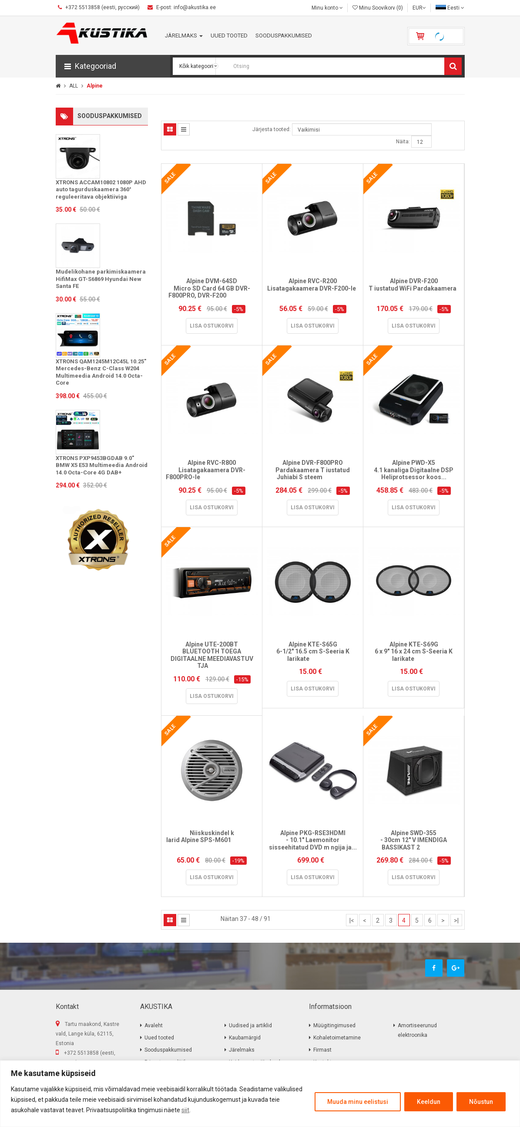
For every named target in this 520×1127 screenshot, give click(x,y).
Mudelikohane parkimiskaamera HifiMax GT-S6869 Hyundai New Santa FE (101, 278)
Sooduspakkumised (168, 1050)
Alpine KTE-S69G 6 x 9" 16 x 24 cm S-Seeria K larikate (414, 651)
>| (456, 920)
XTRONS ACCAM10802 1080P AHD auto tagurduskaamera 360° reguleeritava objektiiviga (101, 189)
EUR (419, 8)
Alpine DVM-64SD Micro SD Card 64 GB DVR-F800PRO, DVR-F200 (211, 288)
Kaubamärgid (245, 1038)
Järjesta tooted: (271, 129)
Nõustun (481, 1101)
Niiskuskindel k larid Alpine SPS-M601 (211, 840)
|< (351, 920)
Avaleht (153, 1025)
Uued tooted (159, 1038)
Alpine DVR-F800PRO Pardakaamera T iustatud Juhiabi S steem (312, 470)
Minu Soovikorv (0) (377, 8)
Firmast (322, 1050)
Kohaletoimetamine (337, 1038)
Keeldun (428, 1101)
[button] (113, 66)
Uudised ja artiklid (250, 1025)
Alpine (94, 86)
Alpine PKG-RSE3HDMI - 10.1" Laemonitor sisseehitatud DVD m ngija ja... (313, 840)
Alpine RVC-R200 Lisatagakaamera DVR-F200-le (313, 288)
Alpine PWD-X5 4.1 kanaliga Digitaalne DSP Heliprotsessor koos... (413, 470)
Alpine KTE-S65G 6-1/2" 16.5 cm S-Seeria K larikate (312, 651)
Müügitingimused (334, 1025)
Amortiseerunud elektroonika (417, 1030)
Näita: (403, 142)
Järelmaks (242, 1050)
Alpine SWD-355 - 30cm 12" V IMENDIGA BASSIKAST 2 (413, 840)
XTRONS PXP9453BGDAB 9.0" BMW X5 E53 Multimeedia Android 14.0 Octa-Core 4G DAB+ (102, 465)
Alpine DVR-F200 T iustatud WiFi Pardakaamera (414, 288)
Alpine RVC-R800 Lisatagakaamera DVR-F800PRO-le (212, 470)
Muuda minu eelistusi (357, 1101)
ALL (73, 86)
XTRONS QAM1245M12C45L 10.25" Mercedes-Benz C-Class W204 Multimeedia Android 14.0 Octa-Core (101, 372)
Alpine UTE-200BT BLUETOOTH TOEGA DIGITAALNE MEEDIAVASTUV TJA (212, 655)
